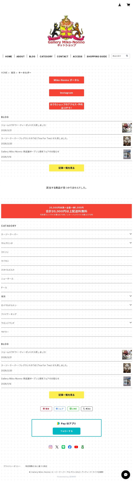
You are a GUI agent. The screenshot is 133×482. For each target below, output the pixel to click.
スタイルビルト (8, 270)
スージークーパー (9, 234)
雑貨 (13, 72)
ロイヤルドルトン (8, 305)
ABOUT (20, 56)
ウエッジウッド (8, 323)
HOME (8, 56)
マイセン (5, 261)
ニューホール (7, 278)
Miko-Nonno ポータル (66, 80)
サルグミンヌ (7, 243)
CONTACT (62, 56)
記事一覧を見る (67, 167)
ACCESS (77, 56)
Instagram (66, 92)
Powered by (66, 477)
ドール (4, 287)
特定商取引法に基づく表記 (36, 466)
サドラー (5, 332)
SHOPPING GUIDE (97, 56)
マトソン (5, 252)
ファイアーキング (8, 314)
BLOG (32, 56)
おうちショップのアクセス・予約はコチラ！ (66, 106)
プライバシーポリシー (12, 466)
